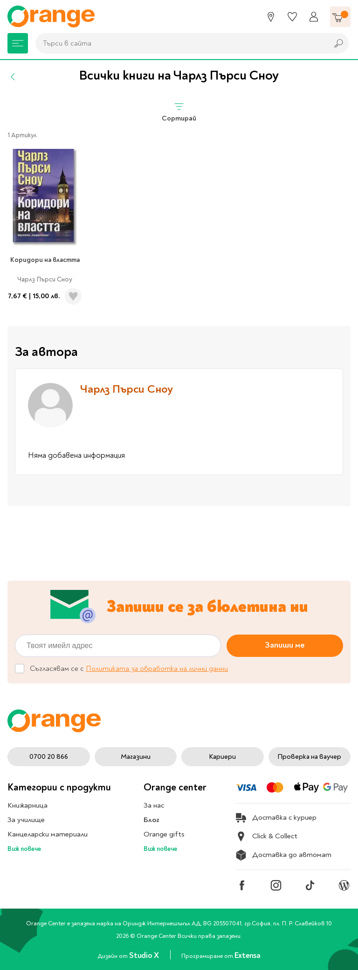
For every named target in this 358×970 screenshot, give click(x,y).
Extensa (247, 955)
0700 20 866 (48, 756)
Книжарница (27, 805)
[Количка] (340, 17)
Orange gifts (164, 834)
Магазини (136, 756)
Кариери (222, 756)
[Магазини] (271, 17)
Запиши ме (285, 645)
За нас (154, 805)
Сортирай (179, 112)
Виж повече (24, 849)
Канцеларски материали (47, 834)
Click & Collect (266, 836)
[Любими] (292, 17)
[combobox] (179, 43)
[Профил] (314, 17)
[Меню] (17, 43)
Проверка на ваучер (309, 756)
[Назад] (13, 76)
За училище (26, 819)
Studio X (144, 955)
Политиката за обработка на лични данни (157, 668)
